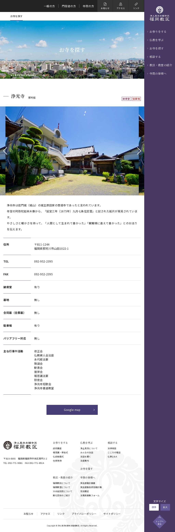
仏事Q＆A (112, 456)
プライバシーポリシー (84, 513)
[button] (5, 151)
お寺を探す (157, 48)
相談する (155, 57)
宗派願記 (84, 491)
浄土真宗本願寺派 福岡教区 (23, 75)
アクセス (45, 513)
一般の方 (49, 6)
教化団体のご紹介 (61, 495)
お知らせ (28, 513)
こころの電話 (114, 452)
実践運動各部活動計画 (91, 487)
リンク (61, 513)
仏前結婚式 (58, 456)
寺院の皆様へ (158, 73)
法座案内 (84, 460)
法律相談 (112, 448)
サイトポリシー (112, 513)
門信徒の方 (69, 6)
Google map (72, 410)
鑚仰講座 (57, 448)
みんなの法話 (86, 452)
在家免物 (57, 460)
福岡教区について (61, 483)
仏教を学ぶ (157, 40)
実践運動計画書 (87, 483)
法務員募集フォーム (90, 495)
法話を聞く (85, 456)
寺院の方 (88, 6)
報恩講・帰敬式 (60, 452)
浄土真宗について (88, 448)
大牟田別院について (62, 491)
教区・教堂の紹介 (161, 65)
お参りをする (158, 32)
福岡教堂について (61, 487)
